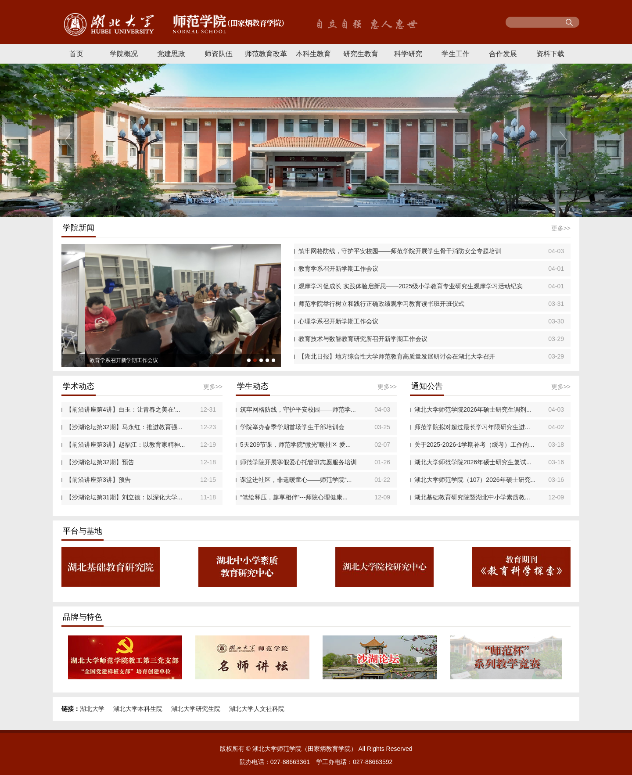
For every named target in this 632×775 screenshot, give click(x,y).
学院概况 (124, 53)
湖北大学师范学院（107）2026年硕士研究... (474, 479)
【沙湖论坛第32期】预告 (100, 462)
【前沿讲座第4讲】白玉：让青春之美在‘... (123, 409)
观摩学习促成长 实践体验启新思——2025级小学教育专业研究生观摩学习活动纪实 (410, 286)
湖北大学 (92, 708)
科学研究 (408, 53)
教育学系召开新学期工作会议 (338, 268)
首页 (76, 53)
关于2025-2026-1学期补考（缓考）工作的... (474, 444)
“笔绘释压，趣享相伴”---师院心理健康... (294, 497)
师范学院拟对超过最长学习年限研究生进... (472, 427)
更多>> (561, 228)
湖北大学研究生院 (195, 708)
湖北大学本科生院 (137, 708)
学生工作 (456, 53)
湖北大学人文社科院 (256, 708)
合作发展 (503, 53)
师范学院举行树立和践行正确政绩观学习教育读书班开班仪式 (381, 303)
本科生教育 (313, 53)
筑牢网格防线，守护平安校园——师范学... (298, 409)
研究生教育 (360, 53)
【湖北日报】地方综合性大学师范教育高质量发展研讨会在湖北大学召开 (396, 356)
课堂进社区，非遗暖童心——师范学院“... (296, 479)
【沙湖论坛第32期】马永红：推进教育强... (124, 427)
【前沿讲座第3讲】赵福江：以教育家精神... (125, 444)
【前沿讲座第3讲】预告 (98, 479)
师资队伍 (219, 53)
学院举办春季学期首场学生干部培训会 (292, 427)
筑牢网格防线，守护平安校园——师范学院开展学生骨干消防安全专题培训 (399, 251)
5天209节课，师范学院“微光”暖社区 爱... (295, 444)
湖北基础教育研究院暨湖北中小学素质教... (472, 497)
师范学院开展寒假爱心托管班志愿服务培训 (298, 462)
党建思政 (171, 53)
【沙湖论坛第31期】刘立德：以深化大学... (124, 497)
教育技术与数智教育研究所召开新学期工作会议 (362, 338)
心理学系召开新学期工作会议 (338, 321)
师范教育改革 (266, 53)
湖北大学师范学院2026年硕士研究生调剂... (472, 409)
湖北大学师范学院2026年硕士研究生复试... (472, 462)
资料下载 (550, 53)
